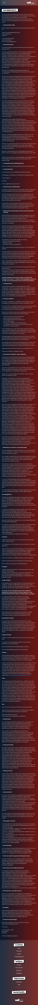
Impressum (19, 982)
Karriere (19, 965)
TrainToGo (19, 951)
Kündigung (19, 973)
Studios (19, 954)
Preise (19, 948)
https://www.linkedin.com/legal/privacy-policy (19, 675)
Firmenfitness (19, 967)
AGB (19, 984)
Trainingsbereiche (19, 956)
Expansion (19, 970)
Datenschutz (19, 987)
